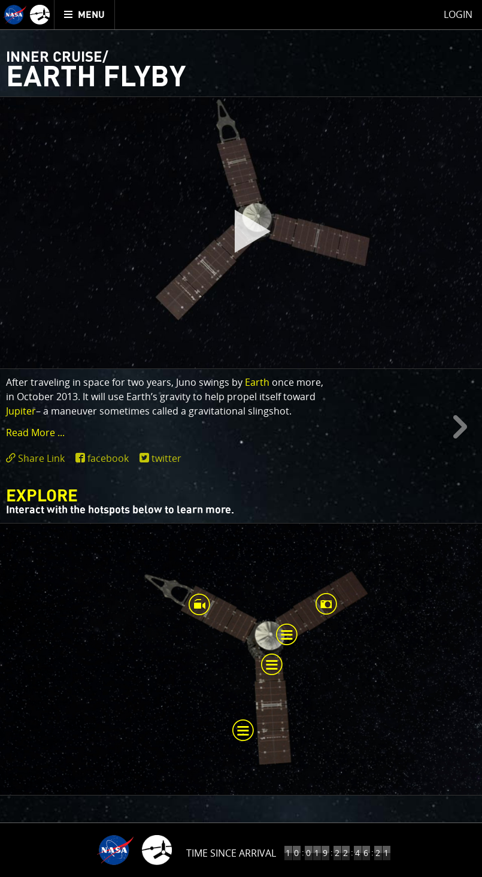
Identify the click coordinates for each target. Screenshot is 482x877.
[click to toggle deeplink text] (37, 458)
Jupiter (21, 411)
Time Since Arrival (231, 853)
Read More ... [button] (35, 432)
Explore (42, 496)
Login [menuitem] (458, 14)
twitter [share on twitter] (166, 458)
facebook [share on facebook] (108, 458)
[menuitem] (84, 14)
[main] (241, 438)
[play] (241, 233)
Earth (257, 382)
